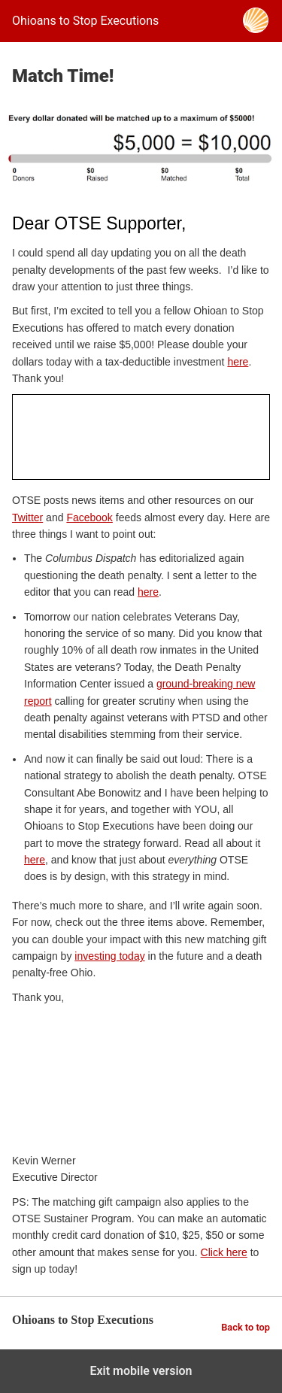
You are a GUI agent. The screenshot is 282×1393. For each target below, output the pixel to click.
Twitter (27, 517)
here (237, 362)
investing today (109, 956)
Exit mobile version (140, 1371)
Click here (224, 1252)
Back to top (245, 1327)
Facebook (89, 517)
